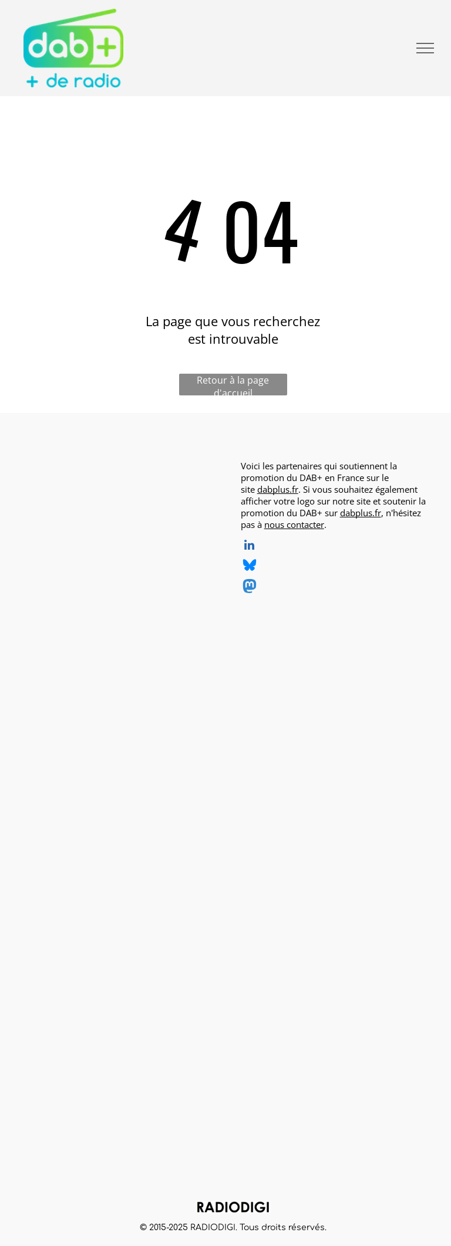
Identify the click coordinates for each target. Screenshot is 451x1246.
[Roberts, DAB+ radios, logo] (177, 1050)
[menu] (425, 48)
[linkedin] (249, 546)
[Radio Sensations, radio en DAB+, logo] (87, 779)
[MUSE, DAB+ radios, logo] (87, 1050)
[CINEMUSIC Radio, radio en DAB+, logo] (177, 508)
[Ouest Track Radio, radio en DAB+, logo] (177, 598)
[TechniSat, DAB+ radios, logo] (87, 1141)
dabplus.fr (277, 489)
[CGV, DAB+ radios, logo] (87, 960)
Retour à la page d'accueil (233, 384)
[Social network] (249, 567)
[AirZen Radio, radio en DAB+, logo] (87, 508)
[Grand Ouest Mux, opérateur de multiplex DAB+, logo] (87, 870)
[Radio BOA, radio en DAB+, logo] (87, 688)
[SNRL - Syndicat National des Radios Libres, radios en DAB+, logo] (177, 870)
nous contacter (294, 524)
